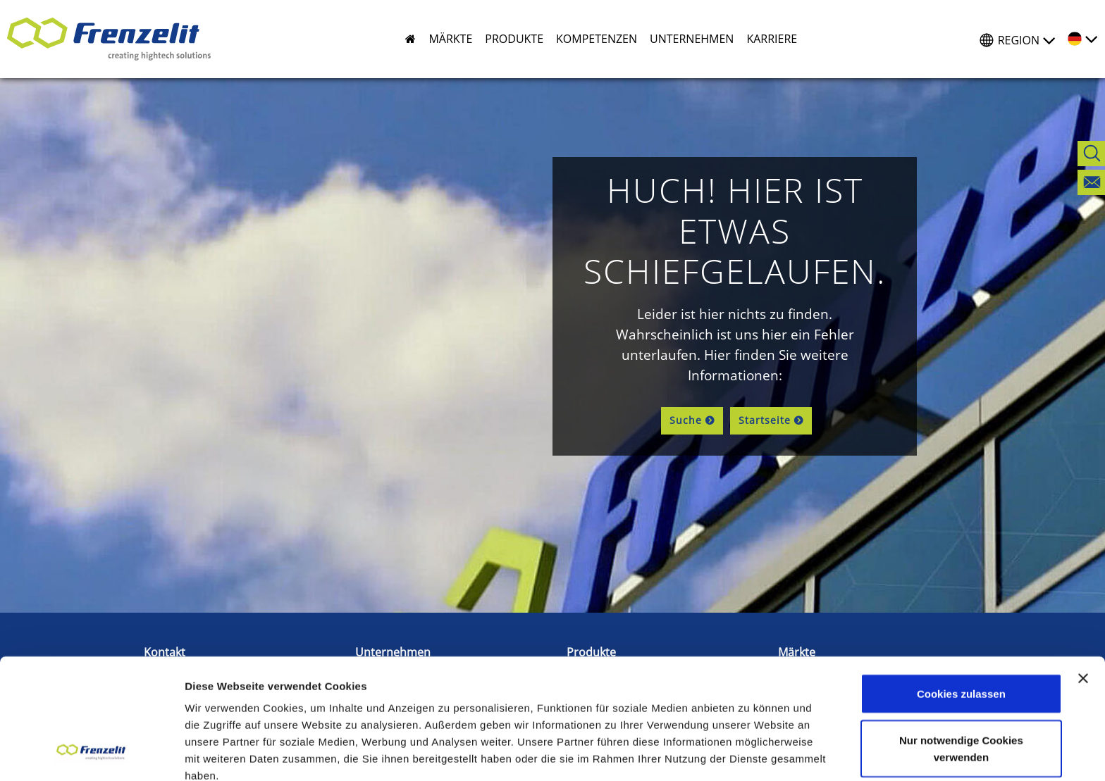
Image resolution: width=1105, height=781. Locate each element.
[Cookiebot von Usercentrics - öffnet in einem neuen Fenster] (91, 753)
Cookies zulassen (961, 583)
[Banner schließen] (1083, 568)
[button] (444, 38)
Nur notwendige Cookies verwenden (961, 638)
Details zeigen (220, 753)
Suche (685, 420)
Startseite (765, 420)
